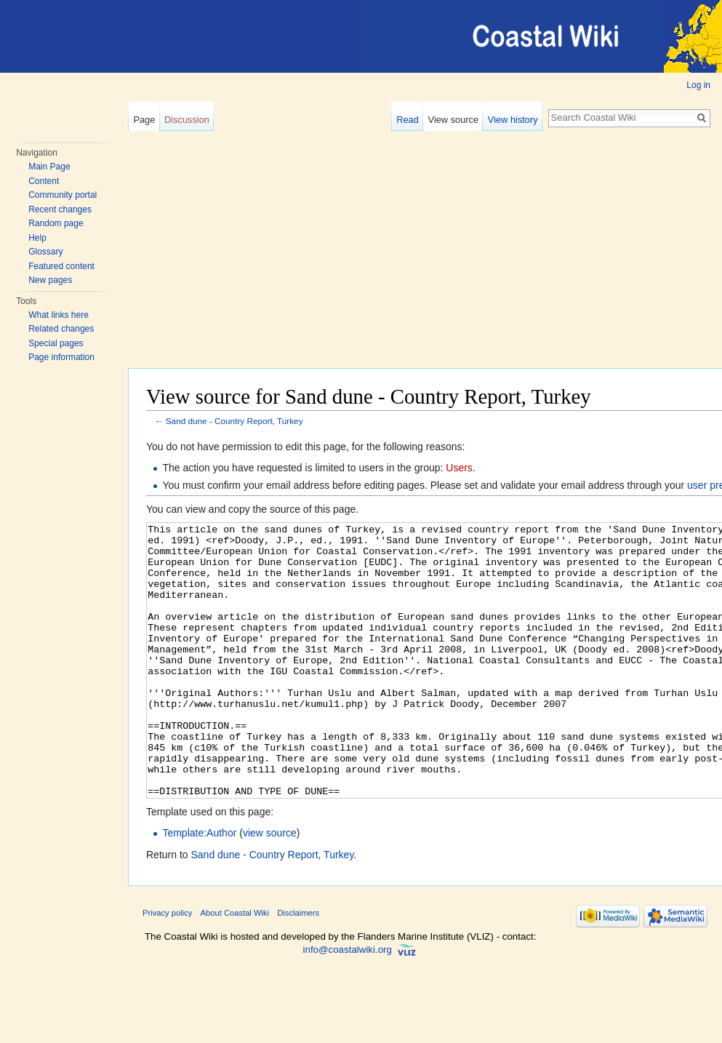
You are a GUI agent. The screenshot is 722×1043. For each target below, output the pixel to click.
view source (270, 887)
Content (43, 181)
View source (453, 119)
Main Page (49, 166)
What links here (58, 315)
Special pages (55, 343)
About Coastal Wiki (235, 967)
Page (144, 119)
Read (407, 119)
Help (37, 238)
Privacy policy (167, 967)
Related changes (61, 329)
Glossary (45, 252)
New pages (50, 280)
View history (513, 119)
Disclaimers (298, 967)
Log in (698, 85)
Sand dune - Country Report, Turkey (234, 420)
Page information (61, 357)
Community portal (62, 195)
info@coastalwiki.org (347, 1004)
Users (459, 467)
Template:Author (199, 887)
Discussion (186, 119)
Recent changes (60, 209)
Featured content (61, 266)
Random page (55, 223)
